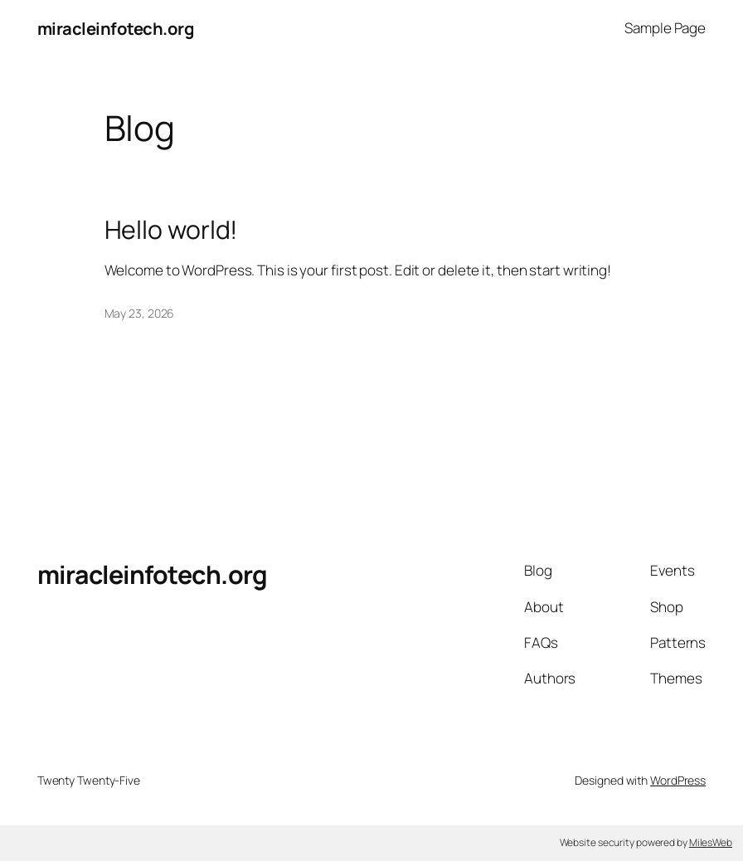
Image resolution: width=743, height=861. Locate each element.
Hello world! (171, 230)
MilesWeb (710, 842)
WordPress (678, 780)
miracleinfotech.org (115, 28)
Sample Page (665, 27)
